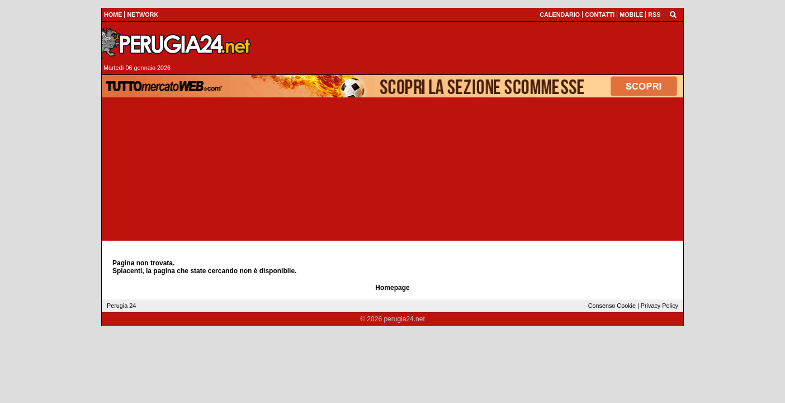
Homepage (392, 288)
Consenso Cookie (612, 305)
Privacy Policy (659, 305)
